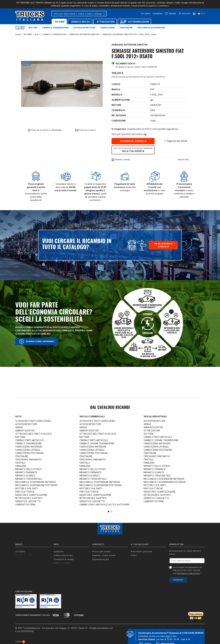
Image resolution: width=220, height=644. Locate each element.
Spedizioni (59, 551)
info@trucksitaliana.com (101, 628)
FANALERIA (20, 466)
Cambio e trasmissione (55, 27)
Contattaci (158, 13)
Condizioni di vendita (64, 559)
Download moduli (100, 559)
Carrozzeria (107, 27)
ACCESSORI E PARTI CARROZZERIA (33, 421)
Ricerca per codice (101, 551)
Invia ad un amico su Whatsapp (45, 130)
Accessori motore (84, 27)
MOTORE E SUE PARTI (26, 488)
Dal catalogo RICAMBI (110, 408)
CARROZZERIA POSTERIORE (29, 453)
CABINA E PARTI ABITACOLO (29, 440)
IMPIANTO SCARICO (25, 475)
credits (20, 641)
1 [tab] (108, 511)
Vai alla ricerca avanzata (163, 245)
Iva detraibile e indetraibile (104, 567)
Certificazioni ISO (23, 555)
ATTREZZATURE (152, 430)
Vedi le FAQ (183, 159)
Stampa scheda (121, 159)
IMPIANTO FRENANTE (26, 472)
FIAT (152, 89)
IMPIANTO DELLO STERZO (28, 469)
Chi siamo (145, 13)
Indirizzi (134, 563)
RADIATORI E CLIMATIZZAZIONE (31, 495)
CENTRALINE (21, 456)
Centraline (126, 27)
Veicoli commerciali (92, 416)
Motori (33, 27)
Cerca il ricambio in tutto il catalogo (71, 567)
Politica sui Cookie (62, 563)
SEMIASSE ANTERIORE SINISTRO (130, 44)
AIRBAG (19, 427)
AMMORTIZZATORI (24, 430)
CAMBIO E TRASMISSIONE (28, 443)
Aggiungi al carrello (133, 141)
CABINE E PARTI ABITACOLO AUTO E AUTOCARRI (104, 504)
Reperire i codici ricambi (104, 555)
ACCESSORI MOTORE (26, 424)
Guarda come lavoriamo (36, 341)
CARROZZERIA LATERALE (27, 450)
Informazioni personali (141, 551)
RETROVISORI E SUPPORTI (28, 498)
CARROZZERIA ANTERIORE (28, 446)
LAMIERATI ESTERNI (25, 504)
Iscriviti (178, 580)
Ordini (133, 555)
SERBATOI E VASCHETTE (28, 501)
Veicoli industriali (155, 416)
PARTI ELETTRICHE (25, 491)
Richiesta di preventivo (103, 563)
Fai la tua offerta (133, 150)
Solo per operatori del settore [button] (129, 134)
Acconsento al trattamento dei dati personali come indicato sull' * (187, 570)
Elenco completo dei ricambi (67, 575)
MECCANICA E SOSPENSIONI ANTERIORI (35, 482)
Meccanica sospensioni (151, 27)
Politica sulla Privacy (63, 555)
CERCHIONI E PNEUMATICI (28, 459)
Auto (18, 416)
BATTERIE (20, 437)
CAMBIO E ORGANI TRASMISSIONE (96, 443)
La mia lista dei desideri (142, 567)
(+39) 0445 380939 (193, 633)
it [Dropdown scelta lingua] (201, 13)
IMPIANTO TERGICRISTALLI (28, 478)
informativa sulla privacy (188, 573)
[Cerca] (79, 13)
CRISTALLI (20, 462)
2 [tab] (111, 511)
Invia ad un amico (85, 130)
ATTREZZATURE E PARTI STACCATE (33, 433)
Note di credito (138, 559)
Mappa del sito (61, 571)
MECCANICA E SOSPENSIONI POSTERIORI (36, 485)
